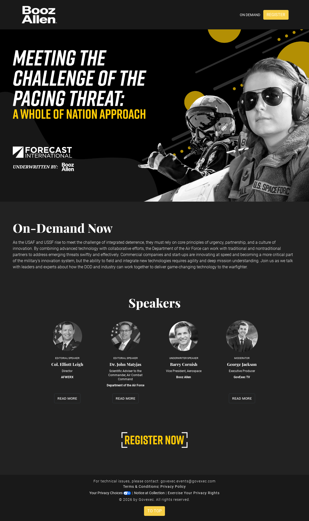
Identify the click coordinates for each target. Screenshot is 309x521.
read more (67, 398)
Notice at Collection (149, 493)
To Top (154, 510)
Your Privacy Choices (110, 493)
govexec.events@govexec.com (188, 481)
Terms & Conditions (140, 486)
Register (276, 14)
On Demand (250, 15)
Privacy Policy (173, 486)
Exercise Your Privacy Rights (194, 493)
